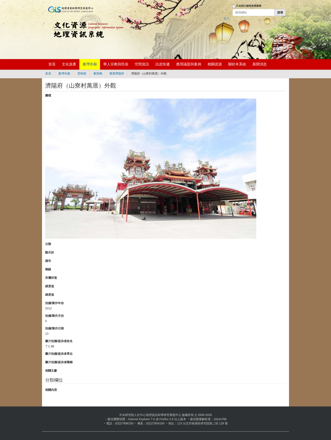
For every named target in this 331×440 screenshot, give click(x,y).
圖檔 (48, 95)
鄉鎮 (48, 269)
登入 (226, 18)
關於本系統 (237, 64)
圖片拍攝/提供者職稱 (59, 362)
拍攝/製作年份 (54, 303)
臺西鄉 (97, 73)
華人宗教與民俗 (115, 64)
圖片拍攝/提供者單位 (59, 353)
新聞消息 (259, 64)
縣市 (48, 261)
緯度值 (49, 294)
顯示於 (49, 252)
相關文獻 (51, 370)
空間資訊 (142, 64)
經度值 (49, 286)
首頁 (52, 64)
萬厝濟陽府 (116, 73)
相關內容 (51, 389)
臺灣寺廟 (90, 64)
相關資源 (215, 64)
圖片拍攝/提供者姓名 (59, 341)
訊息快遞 (162, 64)
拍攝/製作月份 (54, 315)
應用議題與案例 (188, 64)
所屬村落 (51, 277)
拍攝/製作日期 (54, 328)
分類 (48, 244)
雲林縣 (81, 73)
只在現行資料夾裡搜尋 (248, 5)
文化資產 (69, 64)
